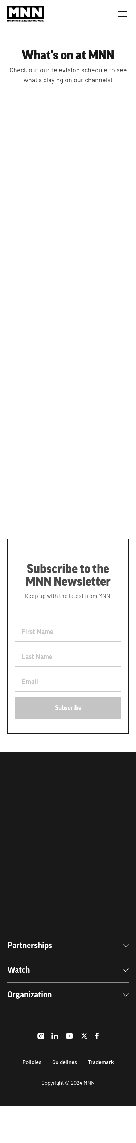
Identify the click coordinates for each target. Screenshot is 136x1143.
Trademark (101, 1062)
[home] (25, 14)
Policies (31, 1062)
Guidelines (64, 1062)
